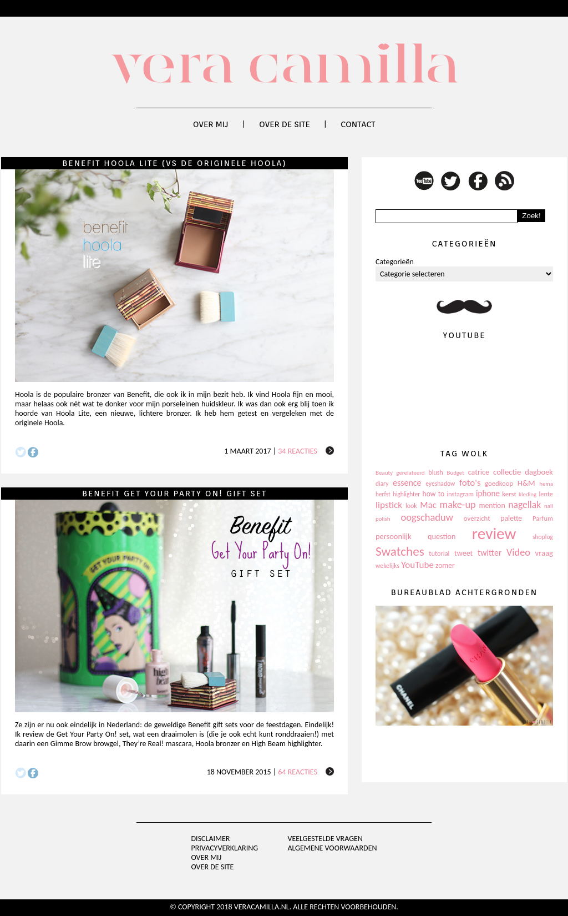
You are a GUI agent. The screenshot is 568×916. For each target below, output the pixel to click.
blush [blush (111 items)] (436, 472)
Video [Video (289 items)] (518, 552)
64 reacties (297, 772)
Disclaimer (210, 838)
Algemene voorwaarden (332, 848)
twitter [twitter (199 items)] (490, 552)
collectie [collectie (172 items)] (507, 472)
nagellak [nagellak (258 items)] (524, 505)
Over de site (284, 124)
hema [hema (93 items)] (546, 483)
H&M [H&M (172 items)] (526, 483)
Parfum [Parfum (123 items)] (542, 518)
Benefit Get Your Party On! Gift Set (174, 494)
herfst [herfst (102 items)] (383, 494)
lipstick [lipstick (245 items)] (389, 505)
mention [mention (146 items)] (492, 505)
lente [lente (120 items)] (546, 494)
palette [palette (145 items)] (511, 518)
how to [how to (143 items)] (434, 494)
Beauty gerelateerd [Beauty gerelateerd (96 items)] (400, 472)
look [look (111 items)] (411, 506)
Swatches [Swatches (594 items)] (400, 551)
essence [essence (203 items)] (407, 482)
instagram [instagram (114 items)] (460, 494)
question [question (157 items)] (441, 536)
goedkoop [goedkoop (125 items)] (499, 483)
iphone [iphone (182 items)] (488, 494)
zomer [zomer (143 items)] (445, 565)
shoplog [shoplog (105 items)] (542, 537)
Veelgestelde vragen (324, 838)
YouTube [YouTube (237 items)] (417, 565)
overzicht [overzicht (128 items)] (477, 518)
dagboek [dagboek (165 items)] (539, 472)
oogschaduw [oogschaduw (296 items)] (426, 517)
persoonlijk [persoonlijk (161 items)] (394, 536)
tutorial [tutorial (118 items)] (439, 553)
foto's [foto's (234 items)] (470, 483)
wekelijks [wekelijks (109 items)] (387, 566)
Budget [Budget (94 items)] (455, 472)
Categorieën (395, 261)
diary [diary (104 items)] (382, 483)
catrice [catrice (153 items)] (478, 472)
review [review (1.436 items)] (494, 533)
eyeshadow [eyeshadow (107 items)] (440, 483)
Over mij (211, 124)
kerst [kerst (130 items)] (509, 494)
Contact (358, 124)
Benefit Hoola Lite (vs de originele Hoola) (174, 163)
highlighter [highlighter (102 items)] (406, 494)
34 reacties (297, 451)
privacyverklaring (224, 848)
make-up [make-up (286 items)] (457, 505)
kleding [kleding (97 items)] (527, 494)
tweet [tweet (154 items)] (463, 553)
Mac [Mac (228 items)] (428, 505)
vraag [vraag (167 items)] (544, 553)
